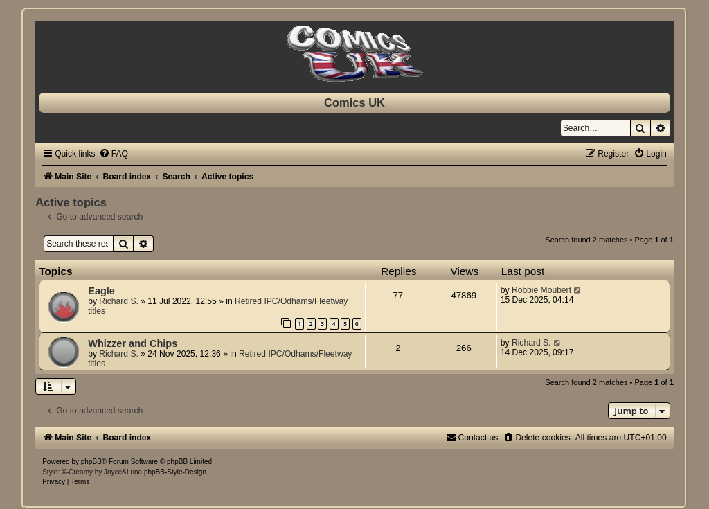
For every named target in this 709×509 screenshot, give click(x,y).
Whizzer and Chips (132, 343)
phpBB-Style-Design (175, 472)
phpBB (91, 461)
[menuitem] (113, 154)
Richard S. (118, 301)
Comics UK (354, 102)
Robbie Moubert (541, 290)
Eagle (101, 290)
